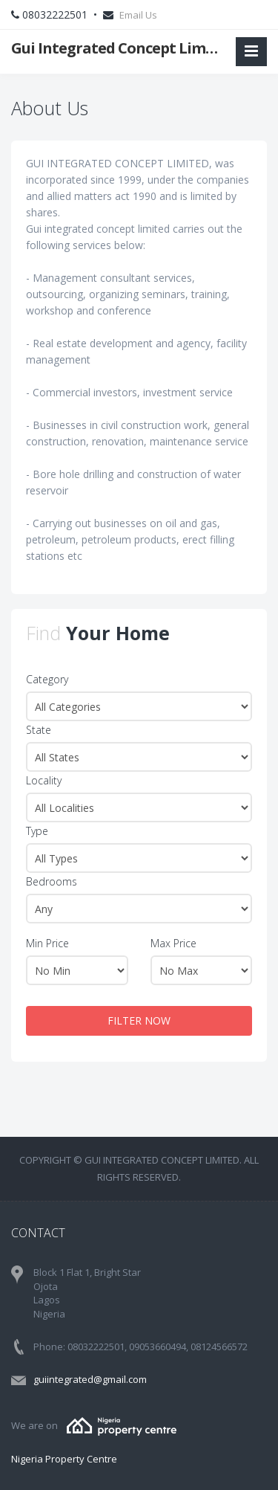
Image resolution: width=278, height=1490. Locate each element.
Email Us (138, 15)
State (38, 730)
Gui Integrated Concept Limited (117, 48)
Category (47, 679)
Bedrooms (51, 881)
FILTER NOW (139, 1020)
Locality (44, 780)
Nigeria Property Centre (64, 1458)
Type (37, 831)
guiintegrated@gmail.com (90, 1379)
